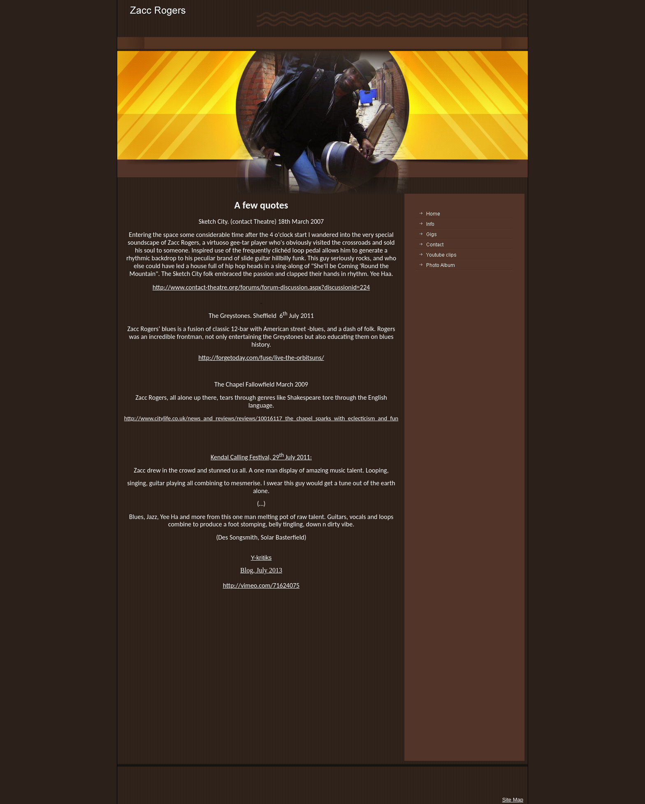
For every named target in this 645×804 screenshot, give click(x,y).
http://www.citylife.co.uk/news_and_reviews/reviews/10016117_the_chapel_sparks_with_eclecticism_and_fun (261, 418)
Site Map (512, 800)
